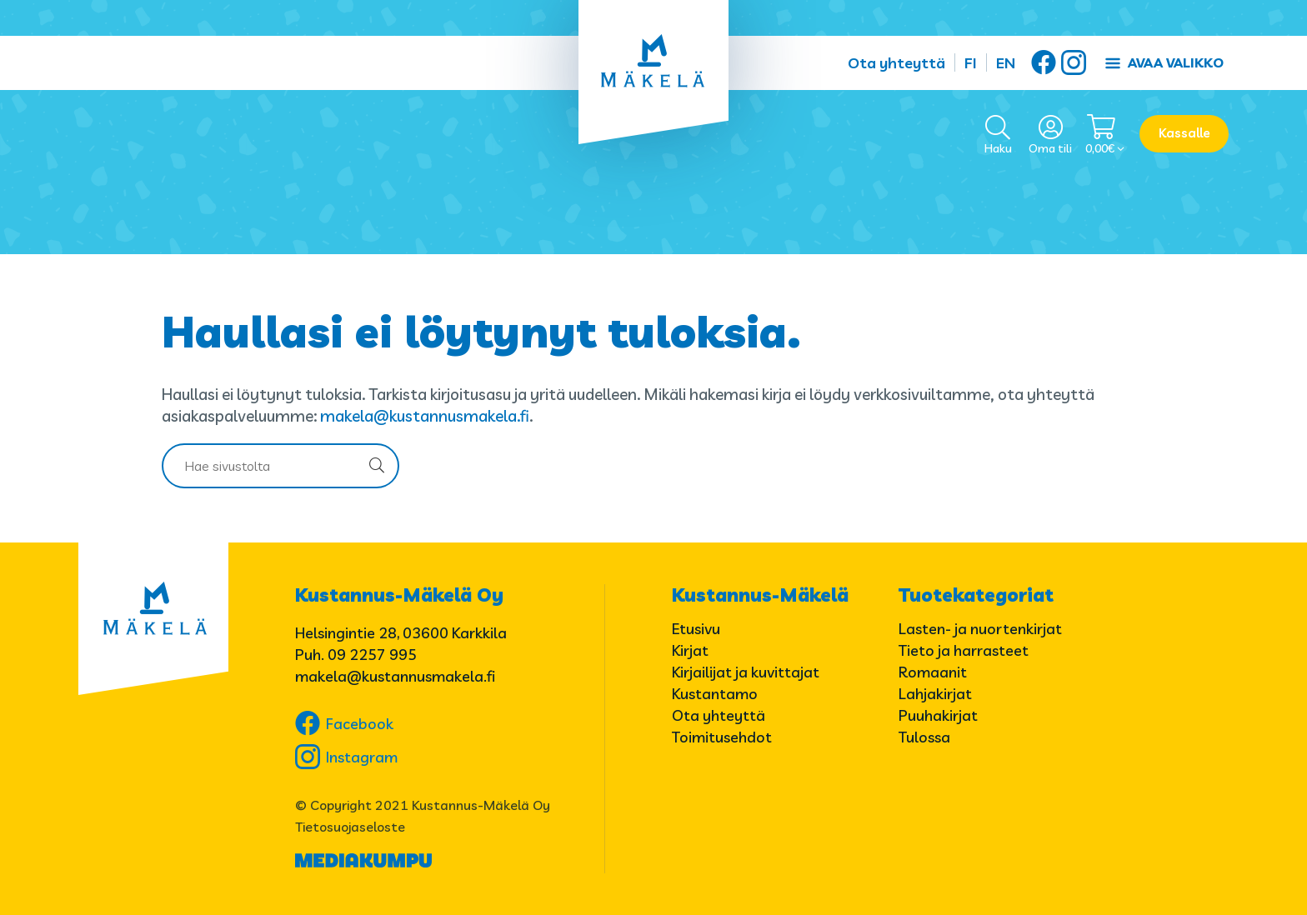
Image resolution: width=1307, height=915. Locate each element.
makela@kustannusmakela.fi (424, 416)
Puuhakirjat (938, 715)
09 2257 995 (372, 654)
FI (970, 62)
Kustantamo (715, 693)
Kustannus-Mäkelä (760, 595)
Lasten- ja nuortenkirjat (980, 628)
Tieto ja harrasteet (964, 650)
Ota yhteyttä (896, 62)
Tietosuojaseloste (350, 826)
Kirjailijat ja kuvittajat (745, 672)
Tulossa (924, 737)
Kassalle (1184, 133)
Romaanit (933, 672)
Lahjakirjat (935, 693)
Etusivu (696, 628)
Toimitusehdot (722, 737)
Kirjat (690, 650)
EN (1005, 62)
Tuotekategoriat (976, 595)
